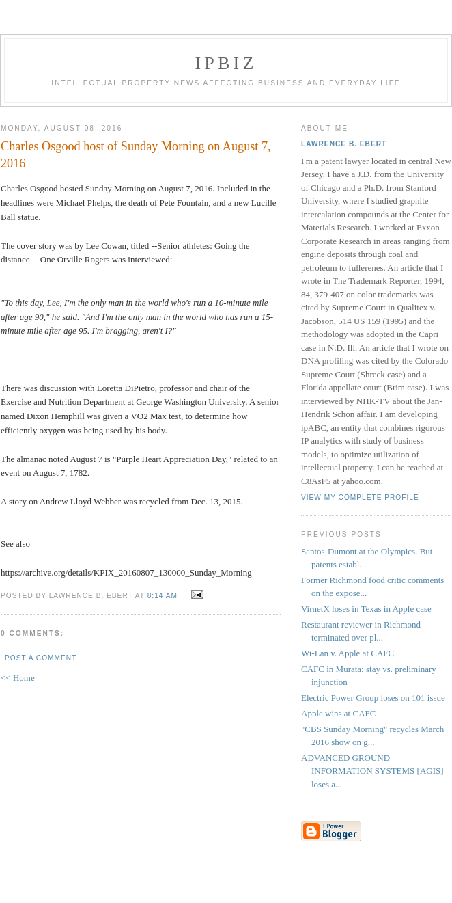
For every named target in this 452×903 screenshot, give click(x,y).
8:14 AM (162, 595)
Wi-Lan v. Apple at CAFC (347, 653)
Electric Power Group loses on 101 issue (373, 697)
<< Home (18, 678)
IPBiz (226, 63)
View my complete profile (360, 497)
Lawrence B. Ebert (343, 144)
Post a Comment (40, 658)
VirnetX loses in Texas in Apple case (366, 609)
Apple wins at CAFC (338, 713)
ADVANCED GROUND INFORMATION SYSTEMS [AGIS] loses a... (372, 771)
